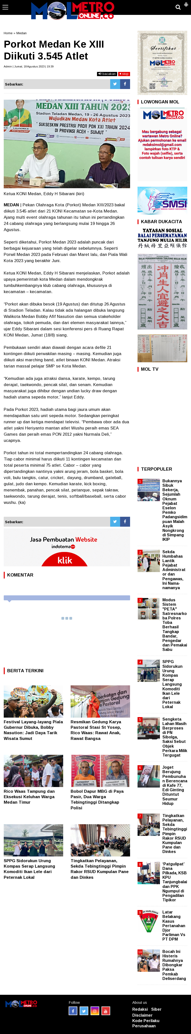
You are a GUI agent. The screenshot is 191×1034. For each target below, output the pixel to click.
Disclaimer (142, 1015)
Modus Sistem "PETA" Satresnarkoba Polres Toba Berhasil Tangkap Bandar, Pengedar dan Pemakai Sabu (174, 625)
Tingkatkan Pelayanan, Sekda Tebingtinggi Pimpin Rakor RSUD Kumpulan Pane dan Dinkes (174, 834)
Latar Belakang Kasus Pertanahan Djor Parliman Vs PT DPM (173, 925)
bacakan (107, 74)
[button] (186, 2)
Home (8, 33)
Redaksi (140, 1009)
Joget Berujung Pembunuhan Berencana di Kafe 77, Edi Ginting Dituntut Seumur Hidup (174, 785)
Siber (156, 1009)
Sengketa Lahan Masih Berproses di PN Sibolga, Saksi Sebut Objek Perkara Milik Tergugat (174, 737)
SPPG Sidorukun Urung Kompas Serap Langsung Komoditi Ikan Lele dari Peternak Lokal (172, 684)
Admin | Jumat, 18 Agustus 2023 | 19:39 (28, 66)
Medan (21, 33)
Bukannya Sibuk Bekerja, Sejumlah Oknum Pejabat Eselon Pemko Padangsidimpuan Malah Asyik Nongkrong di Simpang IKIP (174, 510)
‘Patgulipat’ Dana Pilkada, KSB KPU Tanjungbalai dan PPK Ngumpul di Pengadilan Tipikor (174, 882)
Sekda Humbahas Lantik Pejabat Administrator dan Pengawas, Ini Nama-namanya (174, 570)
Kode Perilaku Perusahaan (145, 1023)
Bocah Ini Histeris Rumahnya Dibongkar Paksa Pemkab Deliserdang (174, 965)
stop (124, 74)
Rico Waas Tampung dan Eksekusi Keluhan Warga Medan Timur (29, 797)
